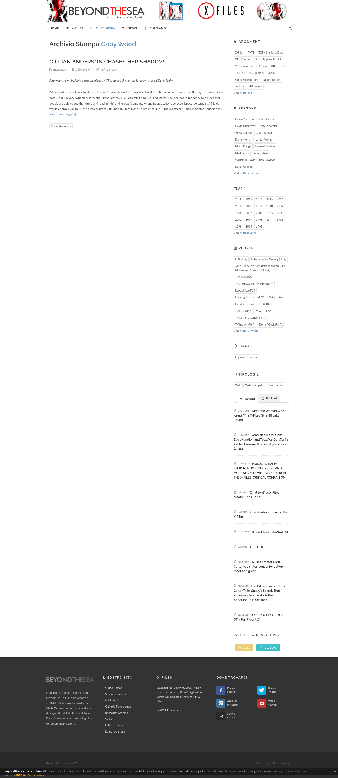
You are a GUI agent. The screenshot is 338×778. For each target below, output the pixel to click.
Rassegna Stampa (116, 713)
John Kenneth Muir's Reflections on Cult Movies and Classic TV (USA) (260, 268)
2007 (249, 213)
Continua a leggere (62, 114)
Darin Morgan (243, 139)
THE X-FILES (258, 547)
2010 (269, 206)
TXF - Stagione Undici (267, 59)
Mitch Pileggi (243, 146)
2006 (259, 213)
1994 (249, 226)
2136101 (268, 647)
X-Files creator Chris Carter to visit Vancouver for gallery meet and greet (259, 566)
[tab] (247, 398)
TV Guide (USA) (244, 277)
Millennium (255, 86)
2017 (249, 199)
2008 (238, 213)
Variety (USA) (264, 311)
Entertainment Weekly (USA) (268, 259)
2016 (259, 199)
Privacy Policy (282, 763)
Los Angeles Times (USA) (250, 297)
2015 (269, 199)
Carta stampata (254, 385)
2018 (238, 199)
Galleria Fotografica (118, 706)
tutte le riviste (249, 331)
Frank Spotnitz (268, 126)
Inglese (239, 357)
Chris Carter (266, 119)
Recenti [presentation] (247, 398)
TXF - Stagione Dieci (270, 52)
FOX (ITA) (241, 259)
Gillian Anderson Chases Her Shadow (106, 62)
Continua (19, 774)
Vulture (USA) (106, 69)
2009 (280, 206)
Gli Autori (111, 700)
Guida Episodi (114, 687)
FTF (283, 66)
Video (109, 719)
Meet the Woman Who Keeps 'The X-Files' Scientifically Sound (259, 415)
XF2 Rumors (256, 72)
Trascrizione (274, 385)
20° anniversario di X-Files (251, 66)
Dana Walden (243, 166)
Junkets (239, 86)
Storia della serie (116, 694)
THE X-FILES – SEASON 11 (269, 532)
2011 (259, 206)
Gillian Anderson (61, 126)
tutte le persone (250, 173)
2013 (238, 206)
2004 (280, 213)
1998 (259, 219)
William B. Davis (245, 160)
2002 (238, 219)
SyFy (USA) (276, 297)
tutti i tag (246, 93)
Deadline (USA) (244, 304)
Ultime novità (114, 725)
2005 (269, 213)
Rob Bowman (267, 160)
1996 (280, 219)
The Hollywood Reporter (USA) (254, 283)
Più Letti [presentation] (269, 398)
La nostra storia (115, 731)
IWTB (251, 52)
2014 (280, 199)
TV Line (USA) (243, 311)
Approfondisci (36, 774)
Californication (271, 79)
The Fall (240, 72)
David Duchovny (245, 126)
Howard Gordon (265, 146)
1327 (244, 647)
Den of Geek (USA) (270, 324)
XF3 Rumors (242, 59)
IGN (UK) (263, 304)
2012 (249, 206)
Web (238, 385)
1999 (249, 219)
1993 (259, 226)
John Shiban (260, 153)
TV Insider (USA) (245, 324)
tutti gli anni (248, 233)
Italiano (252, 357)
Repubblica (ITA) (245, 290)
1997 (269, 219)
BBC (274, 66)
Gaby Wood (81, 69)
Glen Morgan (264, 132)
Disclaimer (262, 763)
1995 (238, 226)
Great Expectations (247, 79)
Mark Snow (242, 153)
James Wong (264, 139)
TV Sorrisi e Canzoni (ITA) (250, 317)
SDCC (271, 72)
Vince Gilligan (243, 132)
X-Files (239, 52)
